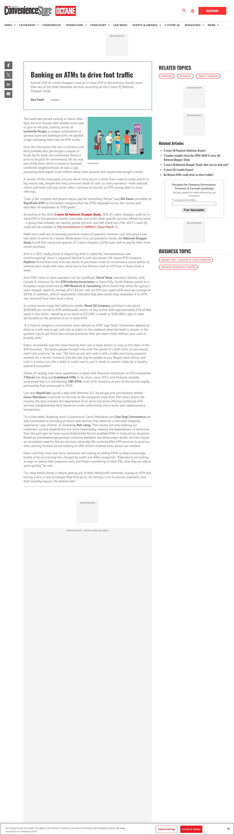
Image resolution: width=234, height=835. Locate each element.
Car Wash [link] (120, 25)
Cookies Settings (166, 829)
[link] (8, 65)
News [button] (8, 25)
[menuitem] (12, 25)
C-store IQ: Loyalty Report (178, 170)
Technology (185, 76)
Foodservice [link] (51, 25)
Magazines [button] (193, 25)
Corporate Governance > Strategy (178, 267)
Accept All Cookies (191, 829)
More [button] (211, 25)
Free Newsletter (194, 210)
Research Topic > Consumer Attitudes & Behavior (186, 259)
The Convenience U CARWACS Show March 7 (86, 227)
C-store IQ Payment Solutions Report (185, 150)
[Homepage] (40, 11)
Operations (166, 76)
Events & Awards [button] (145, 25)
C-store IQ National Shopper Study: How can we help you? (196, 165)
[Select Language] (193, 11)
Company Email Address (184, 200)
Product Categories (208, 76)
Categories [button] (27, 25)
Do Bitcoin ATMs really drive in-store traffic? (189, 175)
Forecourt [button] (98, 25)
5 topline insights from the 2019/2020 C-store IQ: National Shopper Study (192, 157)
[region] (117, 829)
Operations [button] (74, 25)
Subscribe (212, 11)
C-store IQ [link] (172, 25)
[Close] (228, 828)
